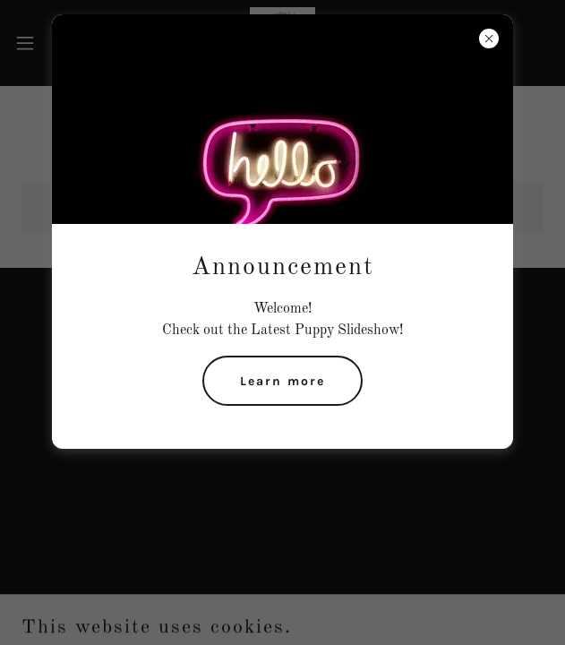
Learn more (282, 381)
